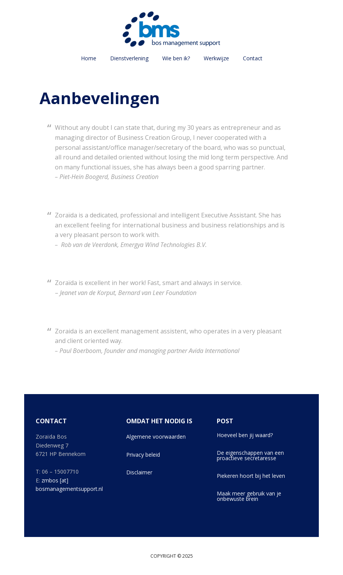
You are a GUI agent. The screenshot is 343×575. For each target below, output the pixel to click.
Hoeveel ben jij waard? (245, 435)
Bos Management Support (171, 29)
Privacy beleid (143, 454)
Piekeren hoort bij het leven (251, 475)
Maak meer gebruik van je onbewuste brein (249, 496)
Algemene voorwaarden (156, 436)
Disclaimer (139, 472)
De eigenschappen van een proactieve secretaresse (250, 455)
